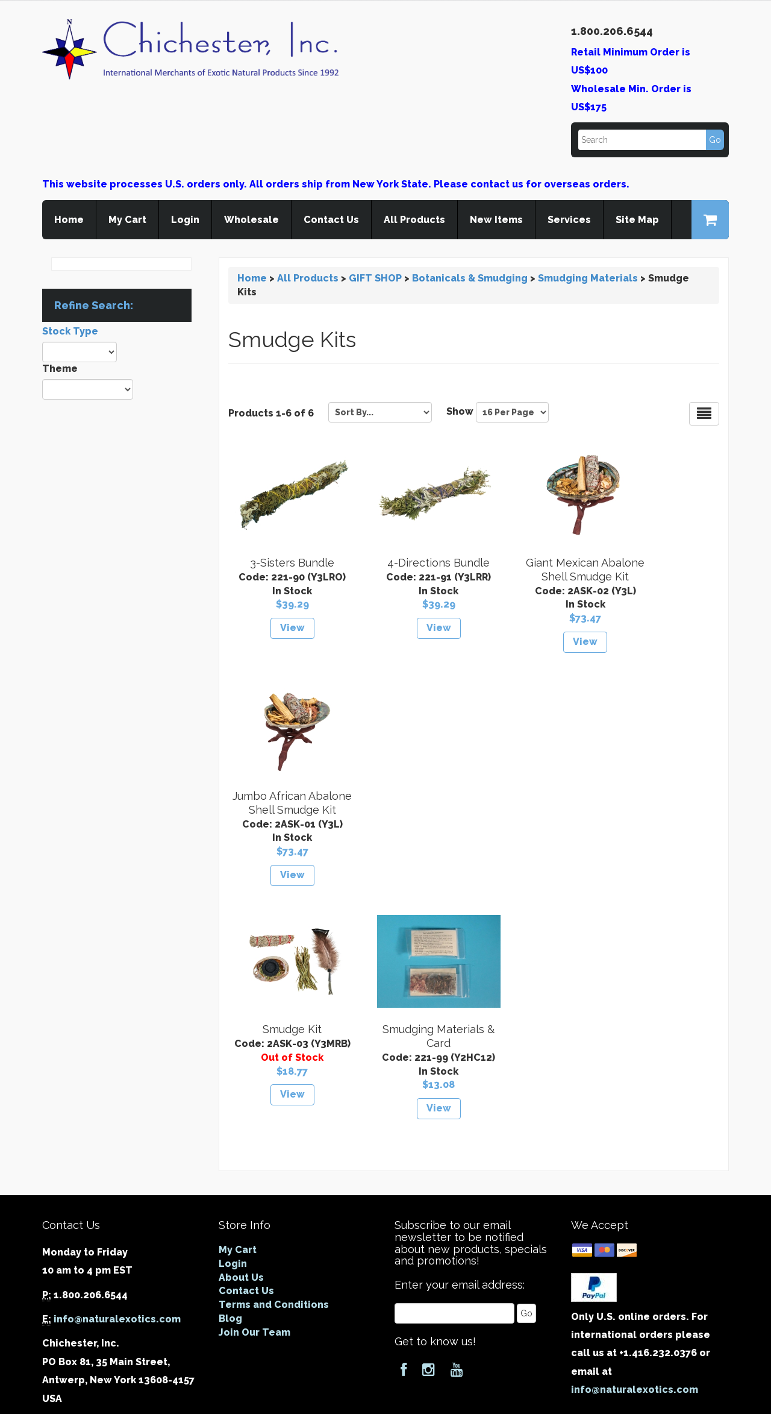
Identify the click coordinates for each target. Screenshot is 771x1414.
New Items (496, 219)
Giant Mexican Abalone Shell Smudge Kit (537, 576)
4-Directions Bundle (410, 562)
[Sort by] (380, 412)
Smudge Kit (282, 809)
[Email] (454, 1107)
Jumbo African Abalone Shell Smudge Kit (664, 576)
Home (69, 219)
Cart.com (426, 1402)
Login (185, 219)
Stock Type (70, 331)
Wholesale (251, 219)
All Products (414, 219)
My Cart (127, 219)
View (282, 627)
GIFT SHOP (375, 278)
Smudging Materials (588, 278)
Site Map (637, 219)
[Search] (650, 140)
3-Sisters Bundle (282, 562)
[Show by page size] (512, 412)
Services (569, 219)
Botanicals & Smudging (470, 278)
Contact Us (331, 219)
